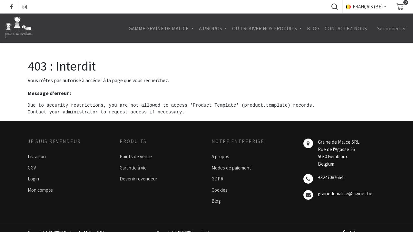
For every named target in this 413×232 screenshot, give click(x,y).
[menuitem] (313, 28)
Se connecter (391, 28)
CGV (32, 168)
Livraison (37, 156)
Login (33, 179)
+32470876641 (331, 177)
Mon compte (40, 190)
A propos (220, 156)
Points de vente (136, 156)
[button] (334, 6)
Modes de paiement (231, 168)
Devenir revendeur (138, 179)
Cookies (219, 190)
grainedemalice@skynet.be (345, 193)
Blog (216, 201)
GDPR (217, 179)
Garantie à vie (133, 168)
